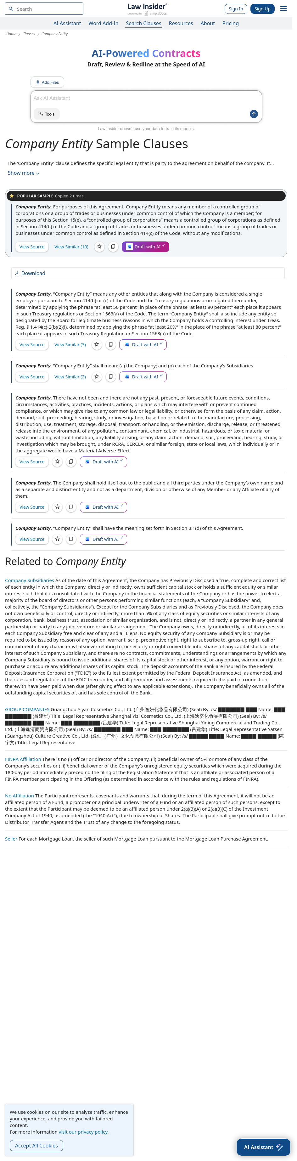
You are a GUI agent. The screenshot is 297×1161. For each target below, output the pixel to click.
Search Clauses (143, 23)
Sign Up (263, 9)
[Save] (99, 247)
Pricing (230, 23)
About (208, 23)
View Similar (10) (71, 247)
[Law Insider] (147, 8)
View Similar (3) (70, 345)
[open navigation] (283, 8)
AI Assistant (67, 23)
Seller (11, 838)
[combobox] (44, 9)
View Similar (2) (70, 377)
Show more (24, 173)
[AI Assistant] (263, 1147)
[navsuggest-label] (44, 9)
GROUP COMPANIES (27, 709)
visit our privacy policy (83, 1132)
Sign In (236, 9)
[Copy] (113, 247)
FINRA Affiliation (23, 759)
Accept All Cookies (36, 1145)
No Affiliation (19, 795)
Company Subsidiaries (29, 580)
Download (29, 273)
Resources (181, 23)
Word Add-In (104, 23)
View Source (32, 247)
